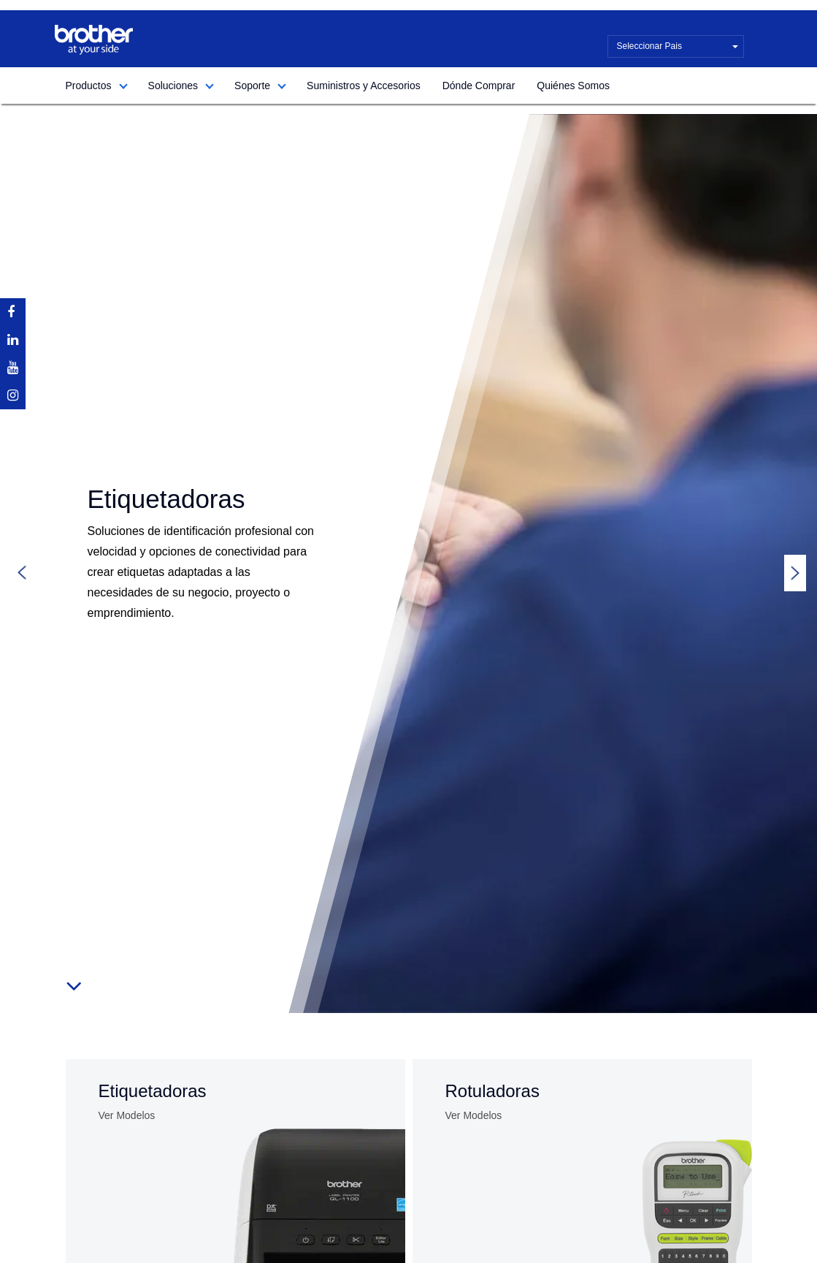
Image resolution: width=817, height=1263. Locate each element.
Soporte (252, 85)
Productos (89, 85)
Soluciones (173, 85)
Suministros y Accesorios (364, 85)
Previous (22, 573)
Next (795, 573)
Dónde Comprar (478, 85)
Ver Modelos (127, 1115)
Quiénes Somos (573, 85)
